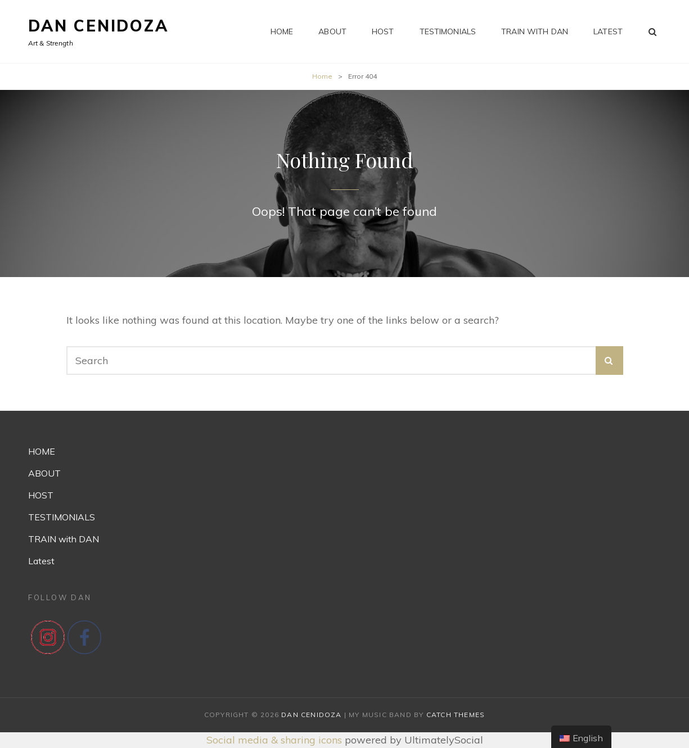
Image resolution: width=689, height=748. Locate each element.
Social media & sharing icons (275, 739)
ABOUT (332, 31)
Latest (608, 31)
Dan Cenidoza (98, 25)
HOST (383, 31)
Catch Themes (455, 714)
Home (322, 76)
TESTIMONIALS (448, 31)
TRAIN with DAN (534, 31)
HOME (282, 31)
